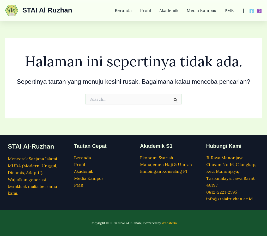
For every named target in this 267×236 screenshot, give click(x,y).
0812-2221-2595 (221, 192)
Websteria (169, 223)
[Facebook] (251, 11)
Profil (145, 10)
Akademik (168, 10)
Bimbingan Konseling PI (163, 171)
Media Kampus (201, 10)
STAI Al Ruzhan (47, 10)
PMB (229, 10)
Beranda (123, 10)
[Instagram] (259, 11)
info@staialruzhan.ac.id (229, 198)
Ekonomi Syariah (156, 157)
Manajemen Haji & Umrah (166, 164)
